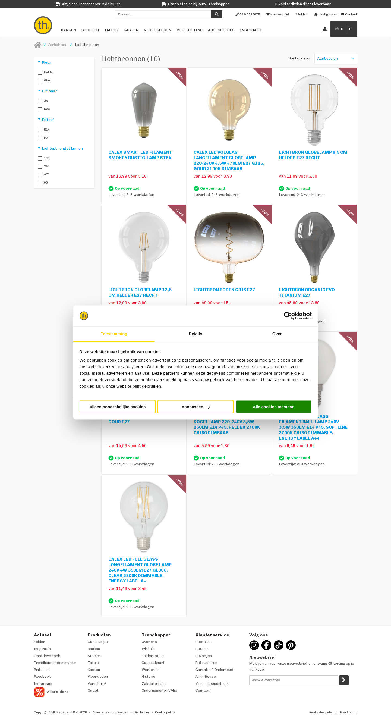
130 (44, 158)
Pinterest (42, 670)
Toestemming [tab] (114, 333)
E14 (44, 130)
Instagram (43, 684)
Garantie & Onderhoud (214, 670)
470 (44, 174)
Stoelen (90, 30)
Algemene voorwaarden (110, 712)
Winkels (148, 649)
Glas (44, 81)
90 (43, 183)
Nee (44, 109)
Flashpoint (348, 712)
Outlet (93, 690)
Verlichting (190, 30)
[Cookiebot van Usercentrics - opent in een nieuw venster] (288, 316)
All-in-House (205, 676)
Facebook (42, 676)
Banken (68, 30)
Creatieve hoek (47, 656)
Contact (202, 690)
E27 (44, 138)
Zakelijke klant (154, 684)
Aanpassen (196, 406)
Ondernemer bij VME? (160, 690)
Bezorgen (203, 656)
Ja (43, 101)
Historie (148, 676)
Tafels (111, 30)
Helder (46, 72)
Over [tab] (277, 333)
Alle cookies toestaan (273, 406)
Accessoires (221, 30)
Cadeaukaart (153, 663)
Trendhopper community (55, 663)
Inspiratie (251, 30)
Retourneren (206, 663)
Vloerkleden (157, 30)
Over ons (149, 642)
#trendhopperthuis (212, 684)
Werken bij (150, 670)
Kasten (131, 30)
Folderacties (153, 656)
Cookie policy (165, 712)
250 (44, 166)
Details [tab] (195, 333)
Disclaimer (141, 712)
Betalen (202, 649)
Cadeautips (98, 642)
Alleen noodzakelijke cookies (117, 406)
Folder (39, 642)
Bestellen (203, 642)
